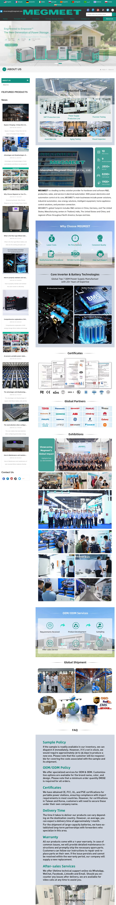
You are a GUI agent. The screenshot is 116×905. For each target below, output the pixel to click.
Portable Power (20, 19)
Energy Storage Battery (55, 19)
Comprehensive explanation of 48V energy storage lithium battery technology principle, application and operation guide (15, 319)
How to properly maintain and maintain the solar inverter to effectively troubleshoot (15, 277)
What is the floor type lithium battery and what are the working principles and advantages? (15, 236)
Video (72, 19)
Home (5, 19)
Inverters (35, 19)
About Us (109, 19)
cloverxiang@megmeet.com (13, 11)
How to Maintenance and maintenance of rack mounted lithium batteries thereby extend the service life (15, 455)
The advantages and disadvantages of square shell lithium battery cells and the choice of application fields (15, 392)
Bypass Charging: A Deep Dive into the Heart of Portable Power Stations (15, 125)
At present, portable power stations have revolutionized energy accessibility (15, 356)
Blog (97, 19)
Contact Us (85, 19)
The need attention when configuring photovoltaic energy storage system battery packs (15, 425)
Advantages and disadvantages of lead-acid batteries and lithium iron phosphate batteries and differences (15, 155)
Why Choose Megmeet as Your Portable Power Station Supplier (15, 194)
